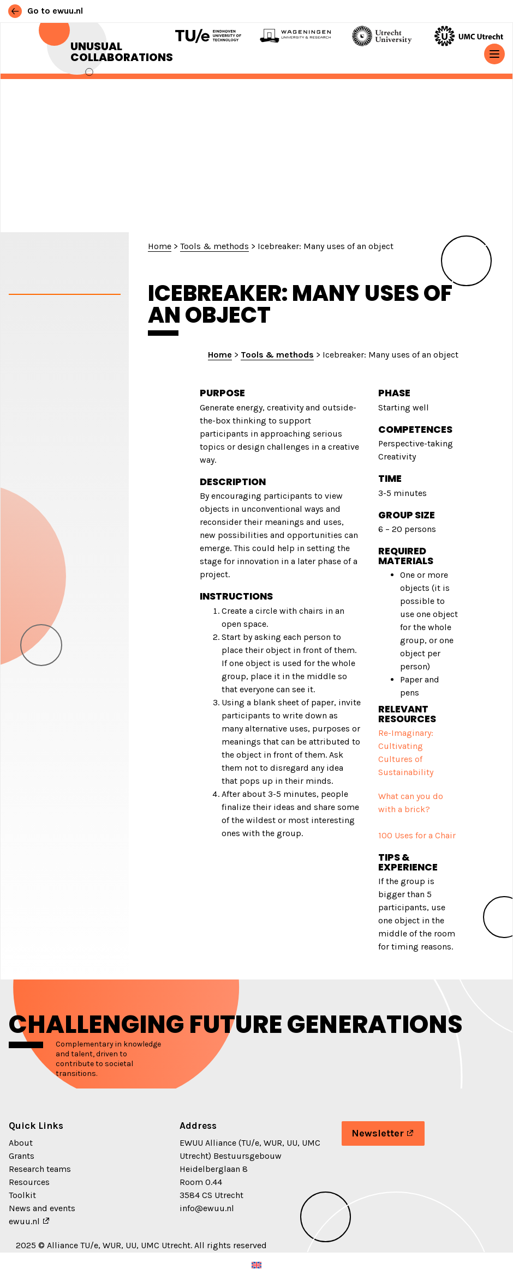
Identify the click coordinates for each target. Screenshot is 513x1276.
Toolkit (22, 1195)
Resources (29, 1182)
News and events (42, 1208)
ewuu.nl (24, 1221)
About (21, 1143)
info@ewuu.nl (207, 1208)
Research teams (40, 1169)
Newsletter (377, 1133)
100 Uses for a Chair (417, 835)
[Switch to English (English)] (256, 1264)
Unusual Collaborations (121, 52)
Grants (21, 1156)
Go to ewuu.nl (45, 10)
